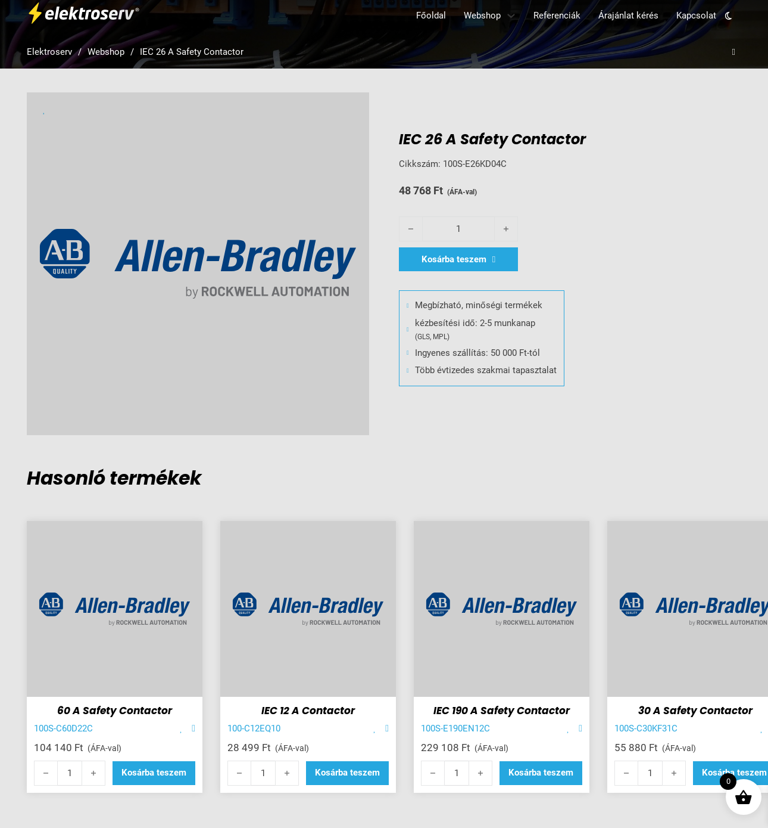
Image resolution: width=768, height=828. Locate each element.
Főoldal (431, 15)
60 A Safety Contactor (114, 710)
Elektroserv (49, 51)
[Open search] (733, 52)
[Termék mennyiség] (458, 228)
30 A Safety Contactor (695, 710)
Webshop (482, 15)
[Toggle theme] (728, 15)
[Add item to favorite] (181, 728)
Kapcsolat (696, 15)
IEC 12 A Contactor (308, 710)
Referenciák (556, 15)
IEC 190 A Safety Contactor (501, 710)
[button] (154, 773)
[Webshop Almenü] (511, 15)
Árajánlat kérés (628, 15)
